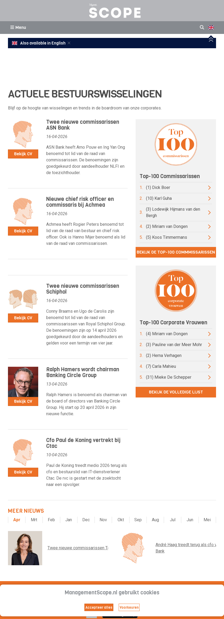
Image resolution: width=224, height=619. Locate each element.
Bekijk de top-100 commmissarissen (176, 252)
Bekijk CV (23, 154)
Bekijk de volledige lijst (176, 392)
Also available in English (39, 43)
